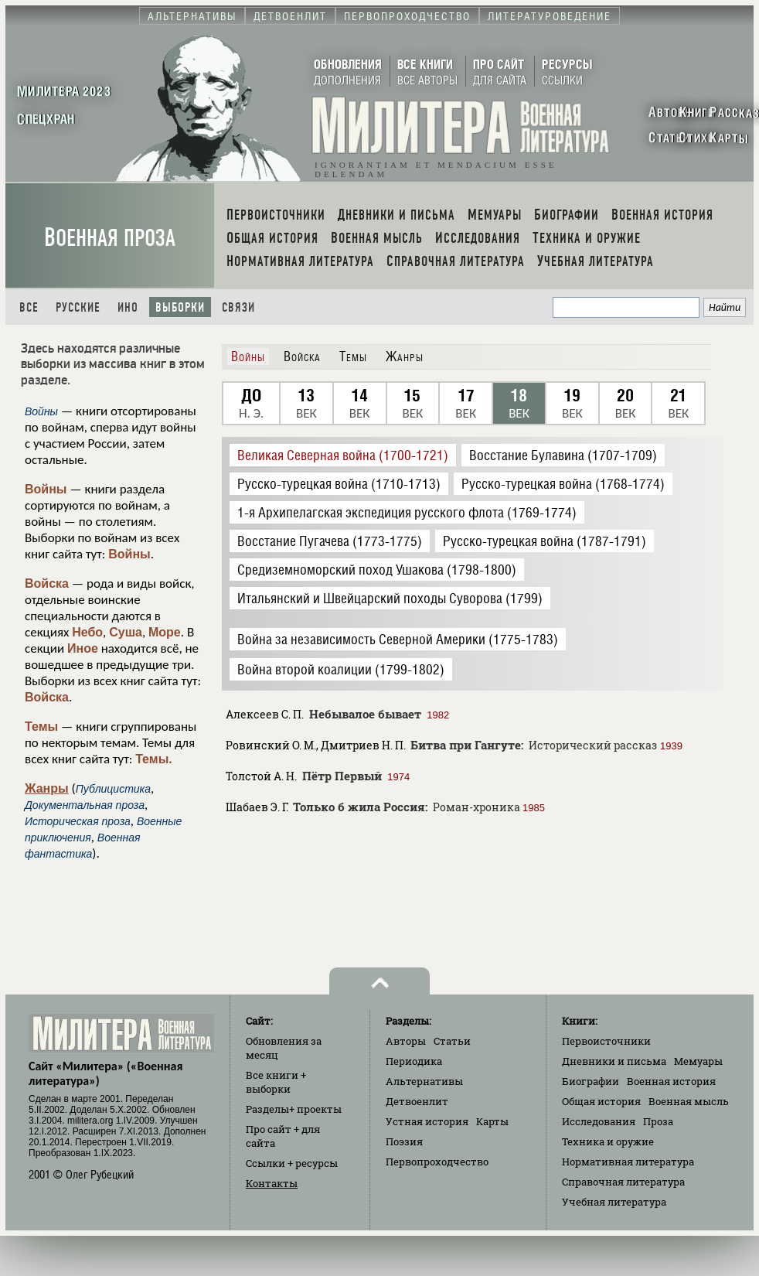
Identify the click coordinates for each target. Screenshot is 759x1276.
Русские (78, 307)
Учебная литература (614, 1202)
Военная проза (109, 237)
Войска (47, 583)
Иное (82, 648)
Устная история (427, 1121)
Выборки (180, 307)
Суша (125, 632)
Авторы (406, 1041)
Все (29, 307)
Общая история (601, 1101)
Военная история (671, 1081)
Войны (46, 489)
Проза (658, 1121)
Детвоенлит (417, 1101)
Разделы (294, 1109)
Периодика (414, 1061)
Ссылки (292, 1163)
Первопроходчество (437, 1162)
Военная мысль (688, 1101)
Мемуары (698, 1061)
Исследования (598, 1121)
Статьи (452, 1041)
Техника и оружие (608, 1141)
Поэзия (404, 1141)
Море (164, 632)
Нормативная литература (628, 1162)
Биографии (590, 1081)
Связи (238, 307)
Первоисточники (606, 1041)
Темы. (153, 759)
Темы (41, 726)
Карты (492, 1121)
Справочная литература (623, 1182)
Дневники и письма (614, 1061)
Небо (87, 632)
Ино (127, 307)
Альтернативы (424, 1081)
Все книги (276, 1082)
